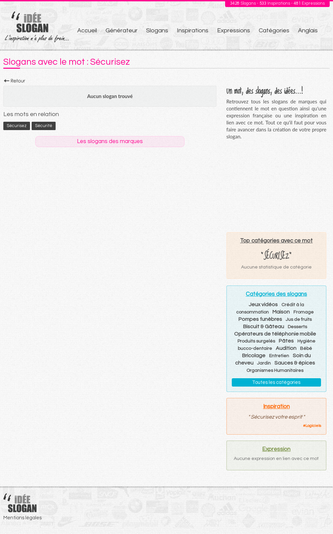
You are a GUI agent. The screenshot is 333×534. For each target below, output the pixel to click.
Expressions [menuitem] (233, 30)
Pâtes (286, 341)
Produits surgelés (256, 341)
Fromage (303, 312)
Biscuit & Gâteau (263, 326)
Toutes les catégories (276, 382)
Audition (286, 348)
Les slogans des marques (110, 141)
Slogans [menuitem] (157, 30)
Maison (281, 312)
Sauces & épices (294, 363)
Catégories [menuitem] (274, 30)
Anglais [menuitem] (308, 30)
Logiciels (313, 426)
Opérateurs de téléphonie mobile (275, 334)
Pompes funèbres (260, 319)
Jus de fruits (299, 319)
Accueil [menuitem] (87, 30)
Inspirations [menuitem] (192, 30)
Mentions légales (22, 517)
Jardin (264, 363)
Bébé (306, 348)
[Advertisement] (276, 185)
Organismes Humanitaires (274, 370)
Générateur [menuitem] (122, 30)
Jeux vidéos (263, 304)
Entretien (279, 356)
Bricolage (253, 355)
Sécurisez (17, 125)
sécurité (43, 125)
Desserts (297, 327)
